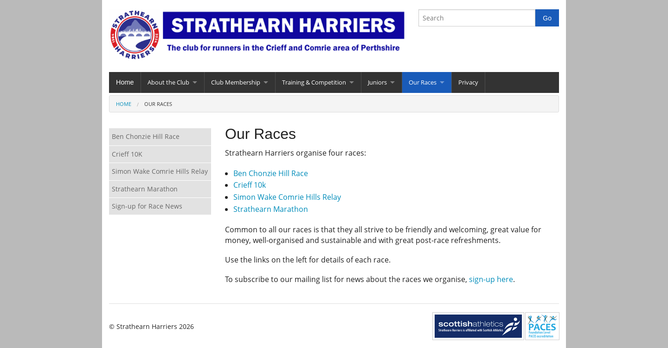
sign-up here (491, 279)
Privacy (468, 82)
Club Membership (235, 82)
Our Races (423, 82)
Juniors (377, 82)
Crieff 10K (127, 154)
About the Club (168, 82)
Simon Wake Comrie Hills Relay (287, 197)
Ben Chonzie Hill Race (270, 173)
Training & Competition (314, 82)
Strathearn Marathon (270, 209)
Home (125, 82)
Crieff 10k (249, 185)
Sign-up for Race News (147, 206)
